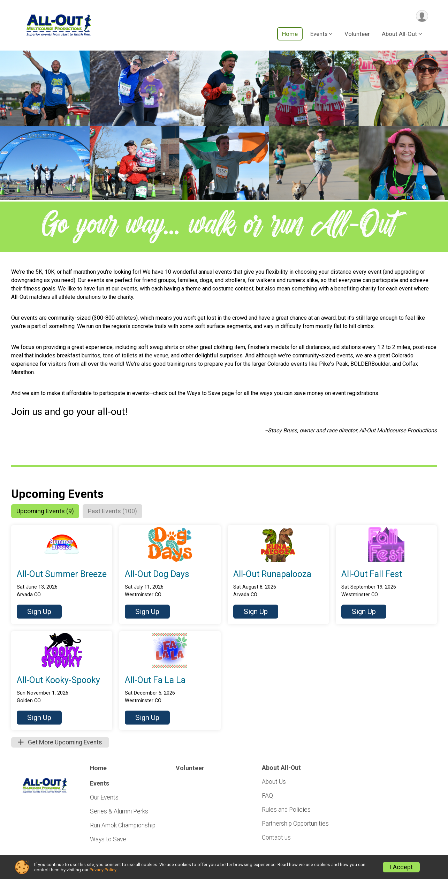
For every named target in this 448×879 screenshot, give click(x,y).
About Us (274, 782)
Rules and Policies (286, 810)
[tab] (47, 511)
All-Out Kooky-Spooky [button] (58, 681)
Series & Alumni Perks (119, 812)
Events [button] (318, 34)
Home (290, 34)
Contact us (276, 838)
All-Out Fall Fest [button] (371, 575)
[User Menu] (421, 16)
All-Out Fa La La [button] (155, 681)
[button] (39, 612)
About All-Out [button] (399, 34)
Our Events (104, 798)
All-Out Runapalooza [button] (272, 575)
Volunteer (357, 34)
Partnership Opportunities (295, 824)
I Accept (401, 867)
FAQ (267, 796)
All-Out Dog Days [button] (157, 575)
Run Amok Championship (122, 826)
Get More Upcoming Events (60, 743)
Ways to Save (108, 839)
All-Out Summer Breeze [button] (62, 575)
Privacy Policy (103, 869)
